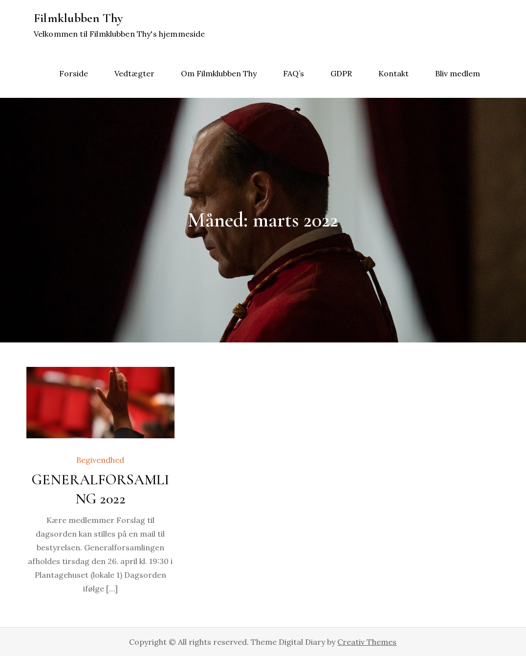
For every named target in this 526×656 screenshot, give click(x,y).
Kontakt (393, 73)
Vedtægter (134, 73)
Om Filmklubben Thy (219, 73)
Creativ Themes (366, 642)
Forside (73, 73)
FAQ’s (293, 73)
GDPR (341, 73)
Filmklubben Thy (78, 17)
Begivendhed (100, 460)
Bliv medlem (457, 73)
